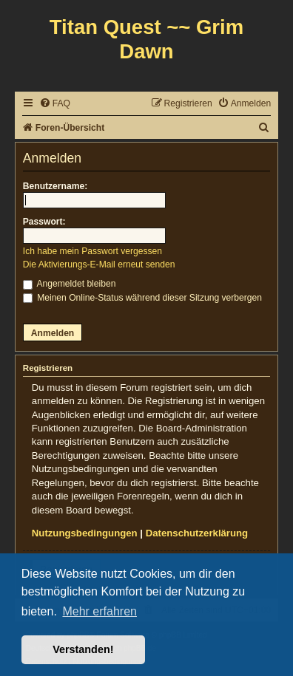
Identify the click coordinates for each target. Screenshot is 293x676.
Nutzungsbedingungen (85, 533)
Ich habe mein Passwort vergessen (92, 251)
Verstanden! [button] (83, 649)
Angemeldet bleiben (69, 284)
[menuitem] (54, 104)
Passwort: (44, 221)
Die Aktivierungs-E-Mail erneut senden (99, 264)
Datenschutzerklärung (197, 533)
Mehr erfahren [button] (99, 611)
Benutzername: (55, 186)
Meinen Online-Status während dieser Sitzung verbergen (142, 298)
